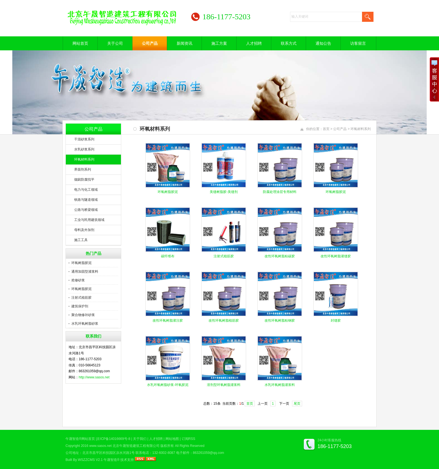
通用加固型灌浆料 (84, 272)
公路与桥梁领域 (86, 210)
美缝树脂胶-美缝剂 (224, 192)
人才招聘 (254, 43)
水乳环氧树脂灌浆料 (280, 385)
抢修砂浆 (78, 280)
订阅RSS (188, 439)
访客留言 (358, 43)
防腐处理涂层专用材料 (279, 192)
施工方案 (219, 43)
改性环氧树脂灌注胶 (168, 320)
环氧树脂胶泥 (81, 263)
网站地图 (172, 439)
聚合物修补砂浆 (83, 315)
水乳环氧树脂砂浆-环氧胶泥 (167, 385)
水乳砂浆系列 (84, 149)
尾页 (297, 404)
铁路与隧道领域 (86, 200)
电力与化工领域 (86, 190)
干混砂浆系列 (84, 139)
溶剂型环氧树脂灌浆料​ (223, 385)
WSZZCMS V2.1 (90, 460)
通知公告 (323, 43)
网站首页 (80, 43)
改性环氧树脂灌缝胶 (336, 256)
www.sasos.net (100, 446)
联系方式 (288, 43)
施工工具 (81, 240)
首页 (326, 129)
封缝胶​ (336, 320)
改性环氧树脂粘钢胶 (280, 320)
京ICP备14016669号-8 (113, 439)
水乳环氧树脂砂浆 (84, 324)
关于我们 (139, 439)
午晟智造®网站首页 (80, 439)
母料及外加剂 (84, 230)
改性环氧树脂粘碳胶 (280, 256)
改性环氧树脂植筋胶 (224, 320)
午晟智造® (112, 460)
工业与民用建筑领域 (89, 220)
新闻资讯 (184, 43)
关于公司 (115, 43)
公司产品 (150, 43)
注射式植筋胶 (81, 298)
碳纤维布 (167, 256)
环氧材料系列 (84, 159)
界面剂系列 (82, 169)
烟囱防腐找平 (84, 180)
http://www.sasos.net (94, 377)
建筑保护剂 (79, 306)
